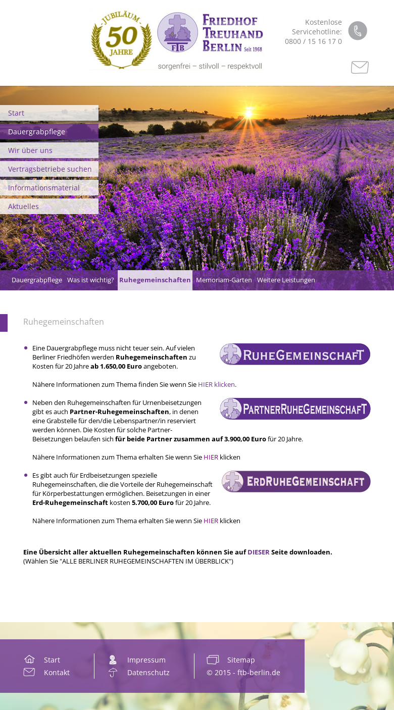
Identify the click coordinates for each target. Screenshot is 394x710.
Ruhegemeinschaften (63, 321)
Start (16, 113)
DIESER (259, 551)
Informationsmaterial (44, 187)
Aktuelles (23, 206)
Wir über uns (30, 150)
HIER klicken (216, 384)
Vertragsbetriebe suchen (50, 169)
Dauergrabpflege (36, 131)
